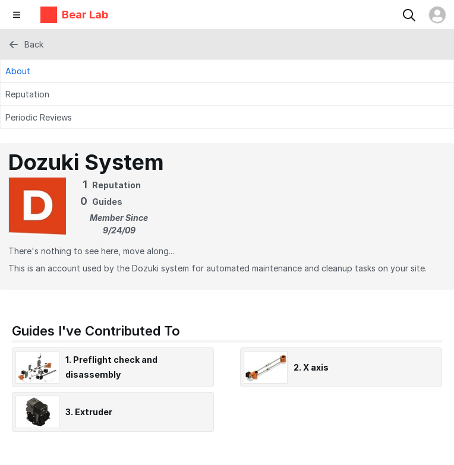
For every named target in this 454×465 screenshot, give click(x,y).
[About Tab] (227, 71)
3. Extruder (88, 412)
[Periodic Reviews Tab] (227, 117)
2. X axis (311, 367)
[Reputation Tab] (227, 94)
